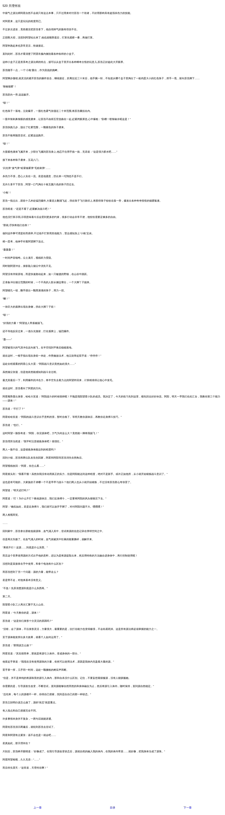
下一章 (188, 807)
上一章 (38, 807)
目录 (112, 807)
